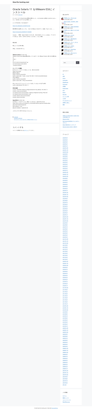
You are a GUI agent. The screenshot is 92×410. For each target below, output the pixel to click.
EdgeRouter (65, 82)
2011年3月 (65, 299)
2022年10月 (65, 221)
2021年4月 (65, 255)
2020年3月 (65, 277)
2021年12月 (65, 239)
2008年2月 (65, 366)
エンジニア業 (66, 96)
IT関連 (64, 86)
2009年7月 (65, 338)
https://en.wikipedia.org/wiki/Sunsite (21, 25)
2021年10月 (65, 243)
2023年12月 (65, 192)
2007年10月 (65, 374)
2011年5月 (65, 295)
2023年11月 (65, 194)
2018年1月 (65, 285)
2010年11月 (65, 308)
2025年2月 (65, 168)
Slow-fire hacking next (21, 2)
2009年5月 (65, 342)
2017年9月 (65, 289)
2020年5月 (65, 273)
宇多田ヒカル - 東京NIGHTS (70, 38)
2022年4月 (65, 233)
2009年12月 (65, 328)
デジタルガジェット (67, 100)
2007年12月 (65, 370)
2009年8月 (65, 336)
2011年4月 (65, 297)
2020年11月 (65, 263)
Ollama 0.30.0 (66, 119)
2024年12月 (65, 172)
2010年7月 (65, 316)
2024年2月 (65, 188)
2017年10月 (65, 287)
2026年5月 (65, 138)
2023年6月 (65, 204)
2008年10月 (65, 352)
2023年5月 (65, 206)
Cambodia (65, 80)
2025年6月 (65, 160)
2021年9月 (65, 245)
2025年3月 (65, 166)
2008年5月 (65, 360)
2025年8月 (65, 156)
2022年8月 (65, 225)
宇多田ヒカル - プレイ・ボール (71, 42)
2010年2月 (65, 324)
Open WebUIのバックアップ (69, 124)
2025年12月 (65, 148)
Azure (64, 78)
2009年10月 (65, 332)
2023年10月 (65, 196)
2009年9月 (65, 334)
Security (64, 94)
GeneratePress (55, 408)
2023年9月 (65, 198)
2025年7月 (65, 158)
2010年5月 (65, 320)
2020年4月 (65, 275)
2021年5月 (65, 253)
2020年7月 (65, 269)
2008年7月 (65, 356)
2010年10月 (65, 310)
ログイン (26, 130)
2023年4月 (65, 208)
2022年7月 (65, 227)
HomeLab (16, 117)
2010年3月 (65, 322)
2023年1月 (65, 214)
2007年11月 (65, 372)
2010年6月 (65, 318)
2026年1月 (65, 146)
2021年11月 (65, 241)
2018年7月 (65, 281)
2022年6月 (65, 229)
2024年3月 (65, 186)
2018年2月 (65, 283)
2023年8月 (65, 200)
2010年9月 (65, 312)
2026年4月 (65, 140)
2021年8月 (65, 247)
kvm (64, 90)
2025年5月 (65, 162)
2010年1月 (65, 326)
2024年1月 (65, 190)
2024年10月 (65, 176)
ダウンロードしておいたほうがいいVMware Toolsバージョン (25, 119)
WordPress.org (66, 402)
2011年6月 (65, 293)
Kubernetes (65, 88)
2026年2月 (65, 144)
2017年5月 (65, 291)
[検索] (77, 62)
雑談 (64, 104)
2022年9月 (65, 223)
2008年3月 (65, 364)
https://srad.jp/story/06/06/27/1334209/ (22, 32)
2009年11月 (65, 330)
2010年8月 (65, 314)
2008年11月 (65, 350)
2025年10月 (65, 152)
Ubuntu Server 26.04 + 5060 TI (70, 127)
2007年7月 (65, 380)
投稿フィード (66, 398)
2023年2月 (65, 212)
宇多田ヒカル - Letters (69, 46)
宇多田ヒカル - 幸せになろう (70, 53)
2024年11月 (65, 174)
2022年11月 (65, 218)
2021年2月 (65, 259)
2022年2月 (65, 237)
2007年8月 (65, 378)
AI (63, 74)
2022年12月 (65, 216)
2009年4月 (65, 344)
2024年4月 (65, 184)
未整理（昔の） (66, 102)
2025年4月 (65, 164)
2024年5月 (65, 182)
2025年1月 (65, 170)
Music (64, 92)
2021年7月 (65, 249)
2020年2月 (65, 279)
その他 (64, 98)
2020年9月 (65, 267)
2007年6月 (65, 382)
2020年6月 (65, 271)
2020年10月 (65, 265)
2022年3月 (65, 235)
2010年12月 (65, 306)
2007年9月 (65, 376)
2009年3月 (65, 346)
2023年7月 (65, 202)
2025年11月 (65, 150)
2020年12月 (65, 261)
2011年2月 (65, 301)
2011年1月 (65, 304)
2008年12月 (65, 348)
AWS (64, 76)
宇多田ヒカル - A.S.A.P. (69, 35)
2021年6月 (65, 251)
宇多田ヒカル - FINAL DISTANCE (71, 26)
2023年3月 (65, 210)
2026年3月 (65, 142)
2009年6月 (65, 340)
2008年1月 (65, 368)
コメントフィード (67, 400)
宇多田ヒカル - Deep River (70, 49)
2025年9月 (65, 154)
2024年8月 (65, 178)
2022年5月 (65, 231)
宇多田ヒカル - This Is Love (70, 18)
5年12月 (64, 384)
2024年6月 (65, 180)
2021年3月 (65, 257)
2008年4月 (65, 362)
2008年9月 (65, 354)
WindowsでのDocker (18, 118)
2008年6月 (65, 358)
